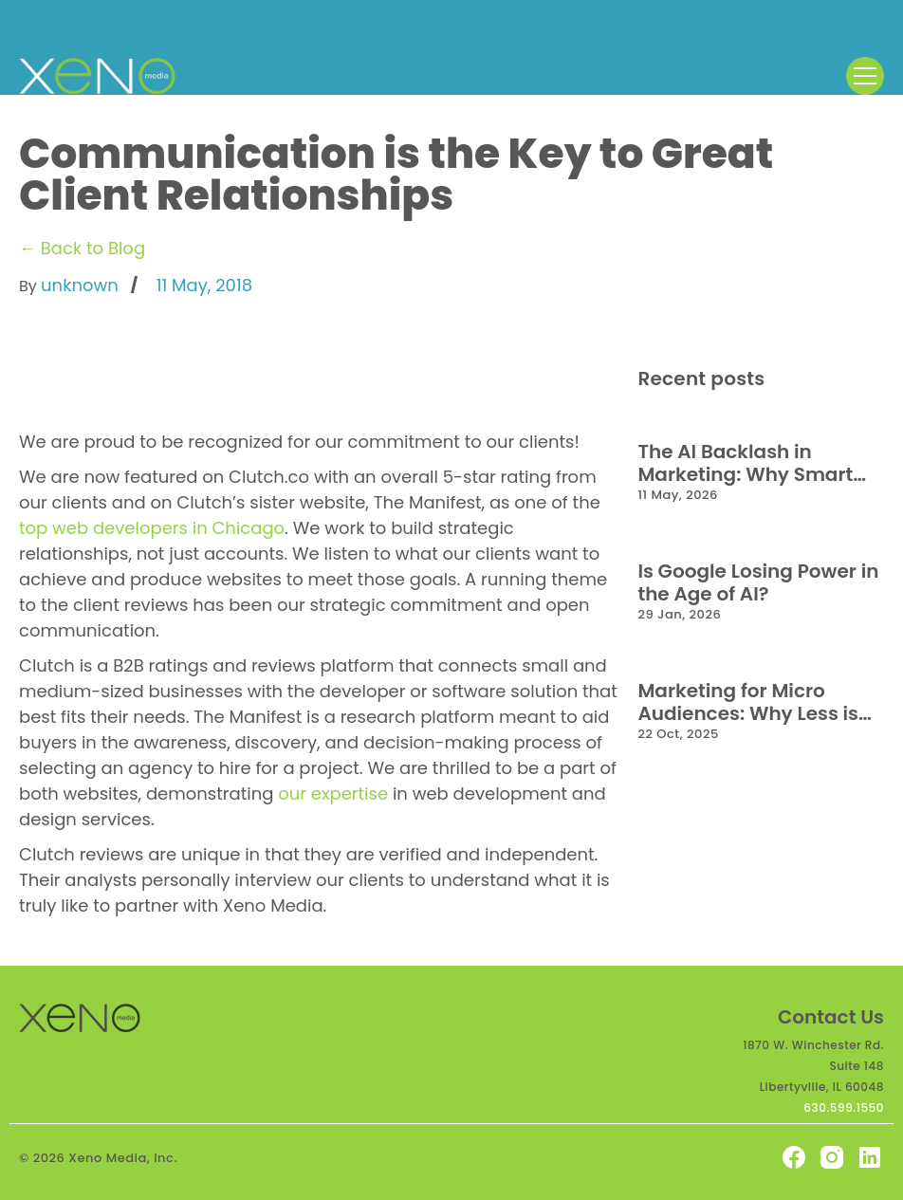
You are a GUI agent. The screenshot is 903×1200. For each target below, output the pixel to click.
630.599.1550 (843, 1107)
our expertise (333, 793)
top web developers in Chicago (152, 528)
